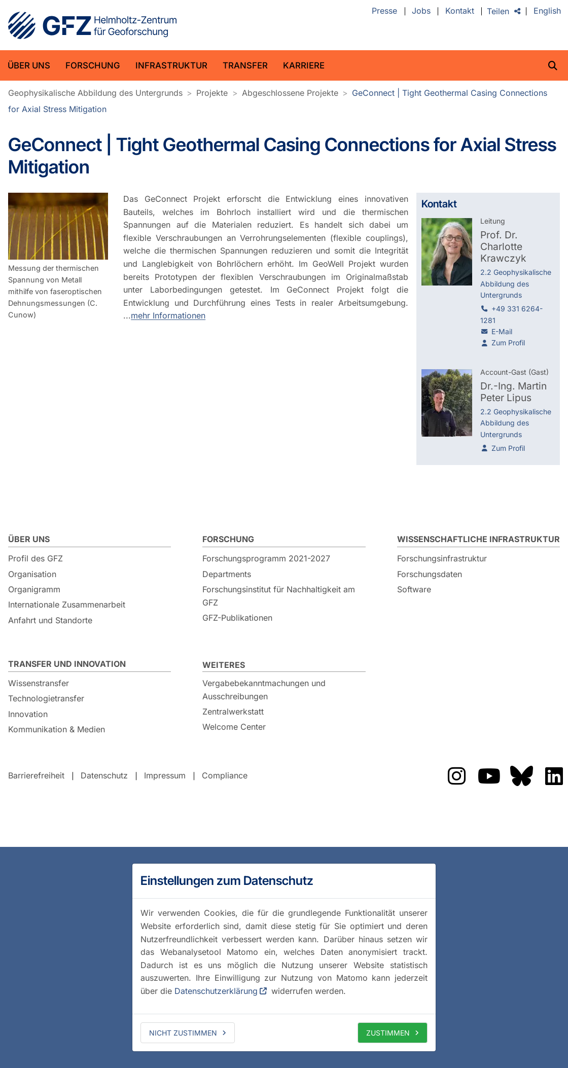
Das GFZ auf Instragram (456, 776)
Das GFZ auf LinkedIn (554, 776)
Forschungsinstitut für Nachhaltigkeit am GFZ (278, 596)
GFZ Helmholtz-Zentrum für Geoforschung (92, 25)
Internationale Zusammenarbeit (66, 604)
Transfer (245, 65)
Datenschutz (104, 775)
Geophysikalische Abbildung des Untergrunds (95, 93)
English (547, 11)
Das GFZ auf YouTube (489, 776)
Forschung (92, 65)
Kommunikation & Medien (56, 729)
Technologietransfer (46, 698)
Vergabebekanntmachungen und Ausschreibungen (264, 689)
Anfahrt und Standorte (50, 620)
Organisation (32, 574)
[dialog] (284, 957)
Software (414, 589)
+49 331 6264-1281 (511, 314)
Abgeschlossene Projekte (290, 93)
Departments (226, 574)
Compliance (224, 775)
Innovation (28, 714)
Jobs (421, 11)
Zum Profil (508, 342)
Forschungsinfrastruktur (442, 558)
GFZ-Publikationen (237, 618)
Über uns (29, 65)
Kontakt (459, 11)
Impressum (165, 775)
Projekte (212, 93)
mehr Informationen (168, 315)
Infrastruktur (171, 65)
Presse (384, 11)
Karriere (304, 65)
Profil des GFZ (35, 558)
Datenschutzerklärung (216, 991)
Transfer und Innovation (67, 664)
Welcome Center (234, 727)
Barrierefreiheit (36, 775)
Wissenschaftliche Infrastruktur (478, 539)
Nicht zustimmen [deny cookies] (183, 1032)
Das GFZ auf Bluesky (521, 776)
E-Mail (501, 331)
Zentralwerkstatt (233, 711)
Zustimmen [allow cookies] (388, 1032)
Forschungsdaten (429, 574)
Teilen (498, 11)
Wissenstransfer (38, 683)
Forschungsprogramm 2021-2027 (266, 558)
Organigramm (34, 589)
